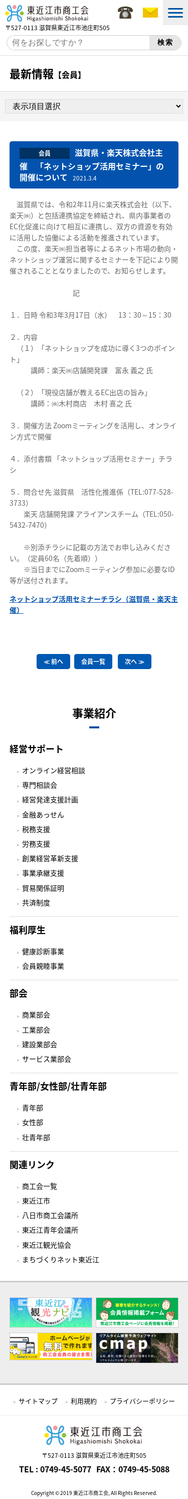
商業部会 (36, 1014)
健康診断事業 (43, 951)
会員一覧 (93, 661)
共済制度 (36, 902)
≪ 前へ (53, 661)
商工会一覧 (39, 1186)
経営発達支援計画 (50, 799)
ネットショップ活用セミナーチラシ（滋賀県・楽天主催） (94, 604)
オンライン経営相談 (53, 770)
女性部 (32, 1122)
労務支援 (36, 843)
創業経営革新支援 (50, 858)
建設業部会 (39, 1044)
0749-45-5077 (65, 1468)
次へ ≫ (134, 661)
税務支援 (36, 829)
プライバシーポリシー (142, 1401)
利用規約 (84, 1401)
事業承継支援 (43, 873)
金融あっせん (43, 814)
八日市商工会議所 (50, 1215)
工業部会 (36, 1029)
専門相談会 (39, 785)
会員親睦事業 (43, 966)
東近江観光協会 (46, 1245)
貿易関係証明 (43, 888)
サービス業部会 (46, 1059)
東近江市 (36, 1200)
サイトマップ (38, 1401)
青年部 (32, 1107)
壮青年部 (36, 1137)
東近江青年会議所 (50, 1230)
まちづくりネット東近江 (60, 1259)
